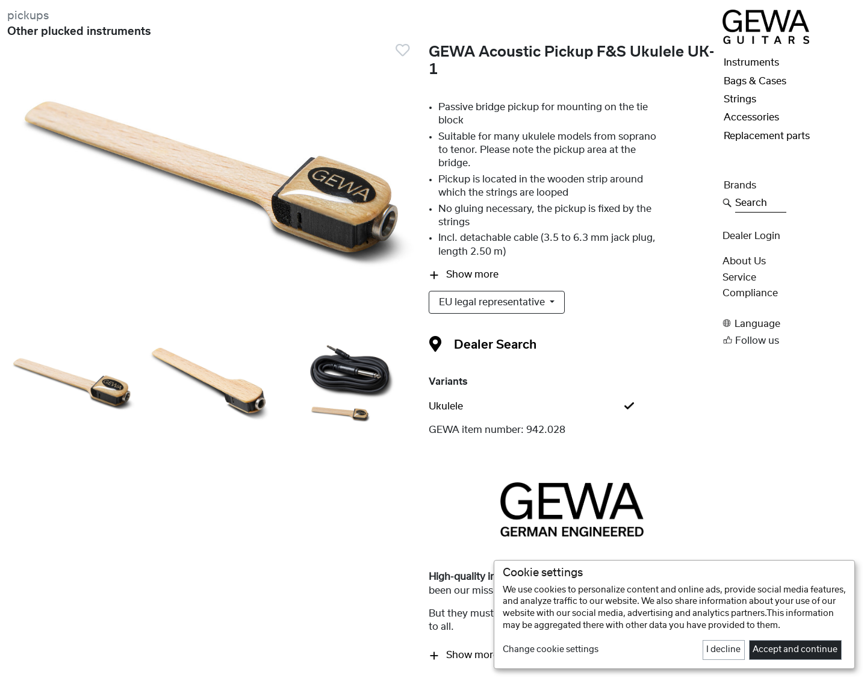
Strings (740, 99)
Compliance (750, 293)
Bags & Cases (755, 81)
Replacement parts (767, 136)
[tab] (572, 406)
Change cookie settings (550, 649)
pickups (28, 16)
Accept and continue (795, 649)
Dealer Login (751, 236)
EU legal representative (493, 302)
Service (739, 277)
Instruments (751, 62)
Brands (740, 185)
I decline (723, 649)
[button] (791, 323)
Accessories (751, 117)
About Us (744, 261)
